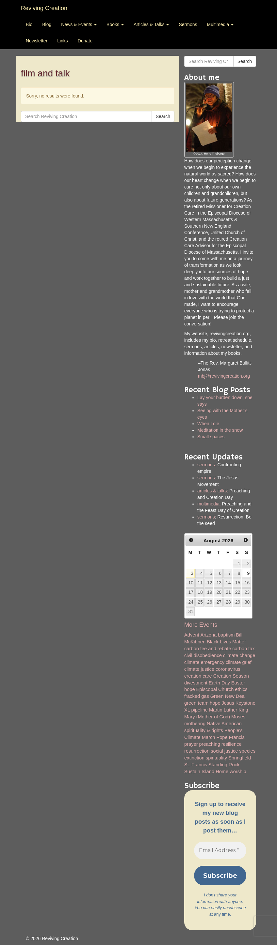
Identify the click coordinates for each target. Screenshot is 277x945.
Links (62, 40)
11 (200, 582)
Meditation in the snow (220, 430)
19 (209, 592)
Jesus (228, 703)
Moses (238, 716)
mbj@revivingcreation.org (224, 376)
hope (215, 703)
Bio (29, 24)
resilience (231, 744)
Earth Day (219, 682)
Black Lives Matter (226, 641)
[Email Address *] (220, 850)
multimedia (208, 503)
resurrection (196, 751)
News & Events (79, 24)
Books (115, 24)
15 (237, 582)
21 (228, 592)
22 (237, 592)
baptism (226, 635)
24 (190, 602)
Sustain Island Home (206, 771)
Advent (191, 635)
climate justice (199, 669)
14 (228, 582)
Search (163, 116)
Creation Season (231, 676)
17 (190, 592)
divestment (195, 682)
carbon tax (243, 648)
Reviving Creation (44, 8)
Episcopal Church (215, 689)
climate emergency (204, 662)
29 (237, 602)
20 (219, 592)
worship (238, 771)
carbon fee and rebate (207, 648)
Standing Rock (223, 764)
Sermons (188, 24)
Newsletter (36, 40)
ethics (241, 689)
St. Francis (195, 764)
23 (247, 592)
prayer (191, 744)
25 (200, 602)
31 (190, 611)
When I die (208, 423)
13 (219, 582)
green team (196, 703)
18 (200, 592)
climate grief (239, 662)
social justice (224, 751)
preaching (209, 744)
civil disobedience (203, 655)
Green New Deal (228, 696)
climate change (239, 655)
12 (209, 582)
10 (190, 582)
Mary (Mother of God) (207, 716)
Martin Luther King (228, 709)
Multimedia (220, 24)
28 (228, 602)
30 (247, 602)
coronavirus (228, 669)
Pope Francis (230, 737)
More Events (200, 625)
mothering (194, 723)
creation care (198, 676)
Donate (85, 40)
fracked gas (196, 696)
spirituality (216, 757)
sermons (206, 464)
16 (247, 582)
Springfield (239, 757)
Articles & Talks (151, 24)
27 (219, 602)
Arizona (209, 635)
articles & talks (212, 490)
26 (209, 602)
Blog (46, 24)
